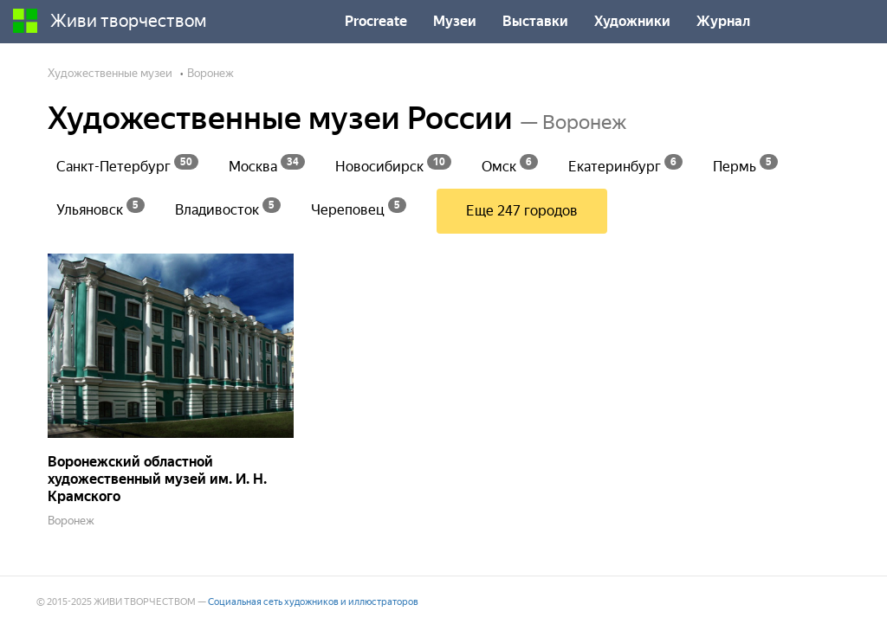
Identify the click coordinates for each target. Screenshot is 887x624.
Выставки (535, 21)
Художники (632, 21)
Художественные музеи (110, 73)
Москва (267, 164)
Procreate (376, 21)
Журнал (723, 21)
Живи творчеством (110, 21)
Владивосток (228, 207)
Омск (510, 164)
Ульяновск (100, 207)
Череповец (358, 207)
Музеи (454, 21)
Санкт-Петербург (127, 164)
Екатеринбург (625, 164)
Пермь (745, 164)
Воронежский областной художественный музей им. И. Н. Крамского (157, 479)
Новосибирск (393, 164)
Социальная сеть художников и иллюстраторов (313, 602)
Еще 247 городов (522, 211)
